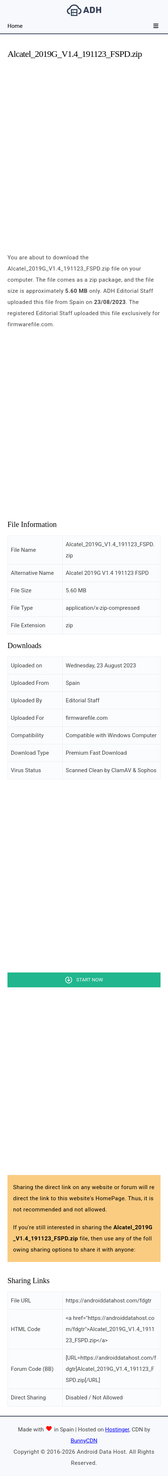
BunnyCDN (84, 1440)
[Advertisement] (84, 149)
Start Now (89, 980)
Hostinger (117, 1429)
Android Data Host (84, 10)
